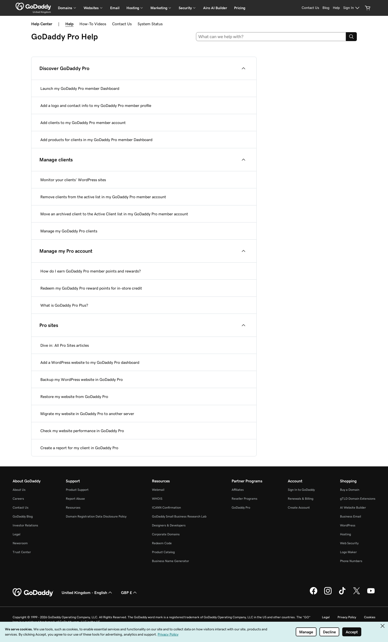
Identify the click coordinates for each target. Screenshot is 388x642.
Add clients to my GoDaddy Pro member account (83, 122)
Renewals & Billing (300, 498)
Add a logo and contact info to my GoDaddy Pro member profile (95, 105)
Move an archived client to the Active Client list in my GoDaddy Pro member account (114, 214)
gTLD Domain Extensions (357, 498)
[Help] (336, 8)
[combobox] (271, 36)
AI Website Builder (353, 507)
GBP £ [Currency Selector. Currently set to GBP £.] (129, 592)
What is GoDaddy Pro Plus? (64, 305)
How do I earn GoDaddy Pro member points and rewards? (90, 271)
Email (115, 8)
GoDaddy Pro (241, 507)
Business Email (350, 516)
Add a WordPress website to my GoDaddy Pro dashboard (89, 362)
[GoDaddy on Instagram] (327, 594)
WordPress (347, 525)
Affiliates (238, 489)
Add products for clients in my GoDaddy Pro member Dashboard (96, 140)
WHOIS (157, 498)
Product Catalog (163, 552)
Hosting (345, 534)
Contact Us (122, 24)
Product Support (77, 489)
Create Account (299, 507)
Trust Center (22, 552)
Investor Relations (25, 525)
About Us (19, 489)
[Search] (351, 36)
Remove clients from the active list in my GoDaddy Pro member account (103, 197)
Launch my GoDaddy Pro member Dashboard (79, 88)
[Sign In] (352, 8)
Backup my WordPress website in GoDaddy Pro (81, 379)
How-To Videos (92, 24)
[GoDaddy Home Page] (33, 592)
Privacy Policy (347, 617)
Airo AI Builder (215, 8)
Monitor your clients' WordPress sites (73, 180)
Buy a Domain (349, 489)
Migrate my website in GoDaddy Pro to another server (87, 414)
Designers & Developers (169, 525)
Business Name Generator (170, 561)
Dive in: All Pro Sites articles (64, 345)
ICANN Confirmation (166, 507)
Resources (73, 507)
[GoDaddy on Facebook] (313, 594)
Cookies (369, 617)
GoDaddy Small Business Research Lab (179, 516)
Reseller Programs (244, 498)
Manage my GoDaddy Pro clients (68, 231)
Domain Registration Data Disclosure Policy (96, 516)
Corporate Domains (166, 534)
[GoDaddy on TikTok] (342, 594)
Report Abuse (75, 498)
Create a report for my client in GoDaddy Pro (79, 448)
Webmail (158, 489)
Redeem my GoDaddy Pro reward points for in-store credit (91, 288)
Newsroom (20, 543)
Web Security (349, 543)
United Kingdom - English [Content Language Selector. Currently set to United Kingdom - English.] (87, 592)
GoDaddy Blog (23, 516)
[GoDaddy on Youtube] (370, 594)
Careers (18, 498)
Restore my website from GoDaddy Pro (74, 396)
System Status (150, 24)
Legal (16, 534)
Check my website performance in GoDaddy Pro (82, 431)
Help (69, 24)
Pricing (239, 8)
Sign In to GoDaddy (301, 489)
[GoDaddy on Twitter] (356, 594)
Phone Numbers (351, 561)
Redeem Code (162, 543)
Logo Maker (348, 552)
